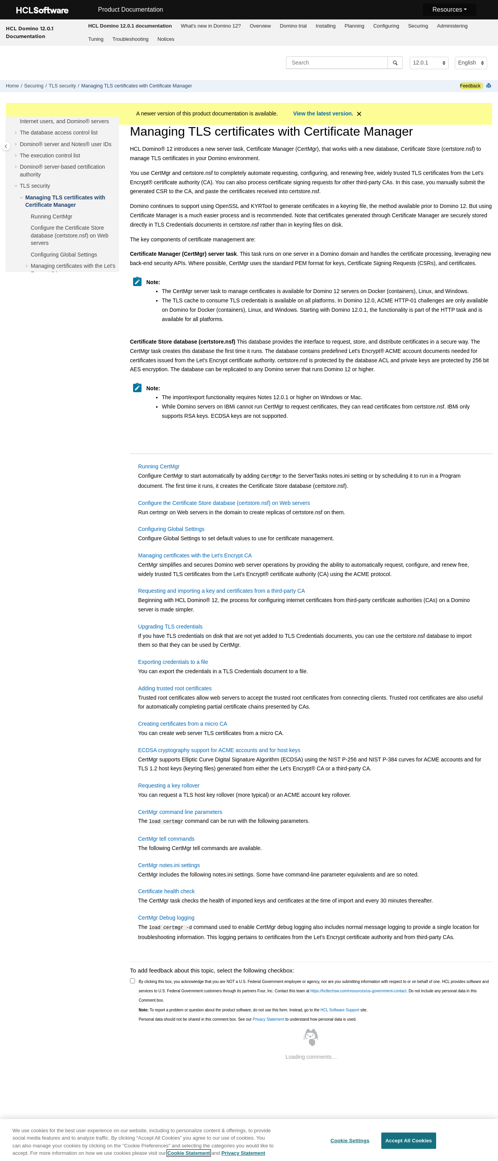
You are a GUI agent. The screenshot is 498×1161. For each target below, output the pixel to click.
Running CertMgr (51, 216)
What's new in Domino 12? (211, 26)
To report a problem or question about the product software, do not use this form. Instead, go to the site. (253, 1008)
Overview (260, 26)
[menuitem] (130, 26)
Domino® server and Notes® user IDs (65, 144)
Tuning (95, 39)
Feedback (470, 86)
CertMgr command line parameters (180, 811)
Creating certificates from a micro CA (182, 723)
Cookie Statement (188, 1156)
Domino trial (293, 26)
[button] (17, 133)
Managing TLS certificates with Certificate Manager (136, 86)
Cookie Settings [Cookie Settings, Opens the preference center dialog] (349, 1143)
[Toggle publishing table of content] (6, 146)
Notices (166, 39)
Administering (452, 26)
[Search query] (344, 62)
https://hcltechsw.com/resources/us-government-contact (358, 988)
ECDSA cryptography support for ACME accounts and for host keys (219, 749)
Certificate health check (166, 890)
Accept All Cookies (409, 1143)
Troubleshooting (130, 39)
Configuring (386, 26)
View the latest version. (323, 113)
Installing (326, 26)
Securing (418, 26)
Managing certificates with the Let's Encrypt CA (195, 555)
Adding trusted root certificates (175, 687)
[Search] (395, 62)
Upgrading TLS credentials (170, 626)
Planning (355, 26)
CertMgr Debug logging (166, 916)
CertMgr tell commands (166, 837)
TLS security (62, 86)
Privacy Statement (268, 1017)
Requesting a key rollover (169, 785)
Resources (447, 9)
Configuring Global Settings (64, 254)
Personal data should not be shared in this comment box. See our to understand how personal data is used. (248, 1017)
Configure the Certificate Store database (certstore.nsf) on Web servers (70, 235)
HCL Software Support (340, 1008)
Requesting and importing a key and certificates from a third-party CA (221, 590)
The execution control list (50, 155)
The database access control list (59, 132)
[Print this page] (489, 86)
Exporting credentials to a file (173, 661)
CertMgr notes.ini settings (169, 864)
